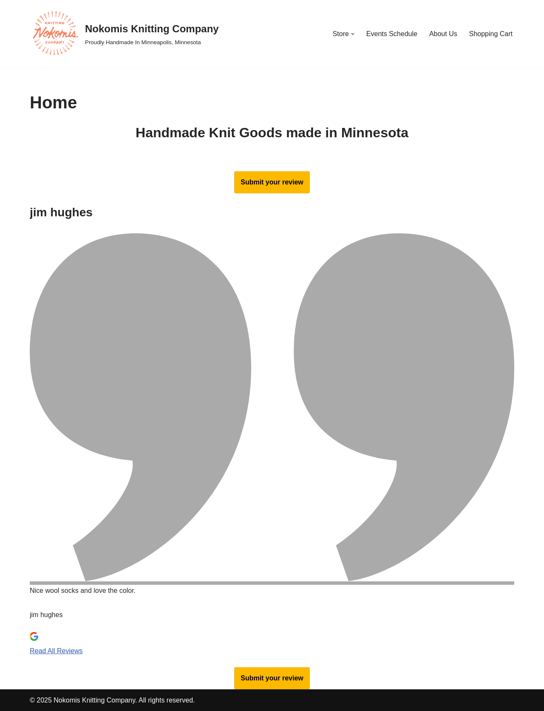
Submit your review (272, 182)
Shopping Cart (491, 33)
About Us (443, 33)
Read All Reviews (56, 650)
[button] (352, 34)
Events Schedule (391, 33)
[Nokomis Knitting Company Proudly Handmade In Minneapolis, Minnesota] (124, 34)
